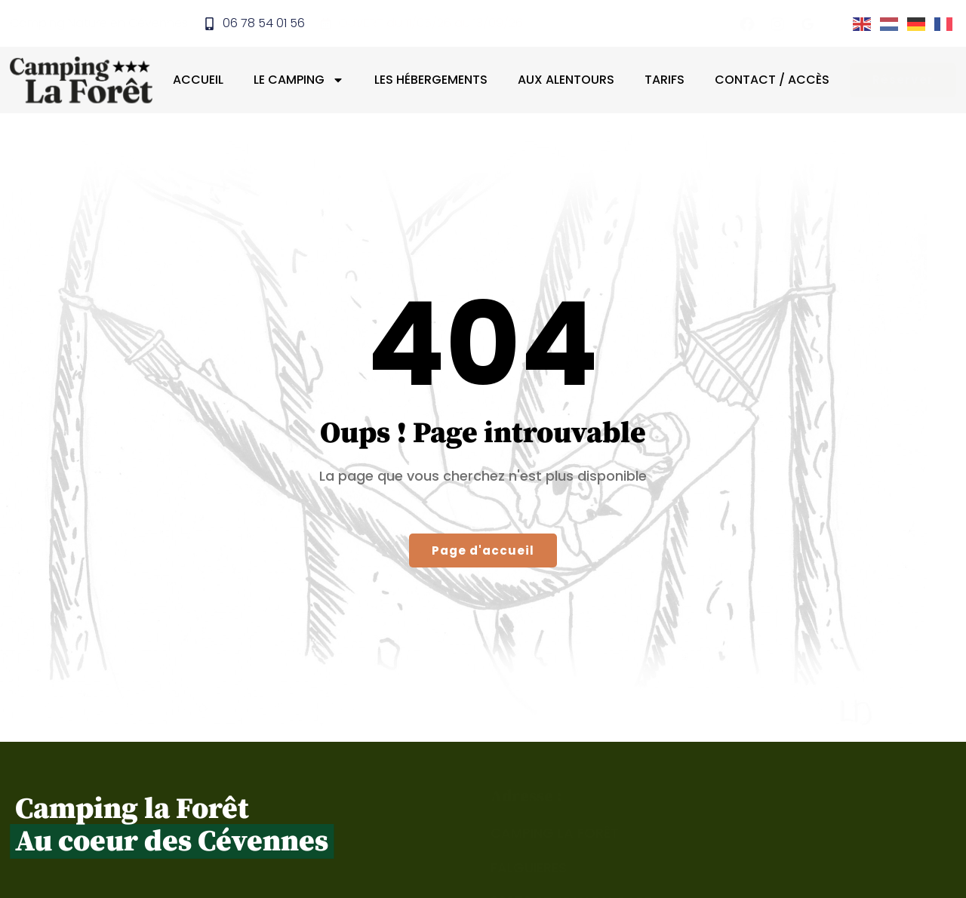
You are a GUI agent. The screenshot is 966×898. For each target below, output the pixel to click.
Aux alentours (570, 81)
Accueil (202, 81)
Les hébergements (435, 81)
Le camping (303, 81)
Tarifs (669, 81)
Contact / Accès (776, 81)
